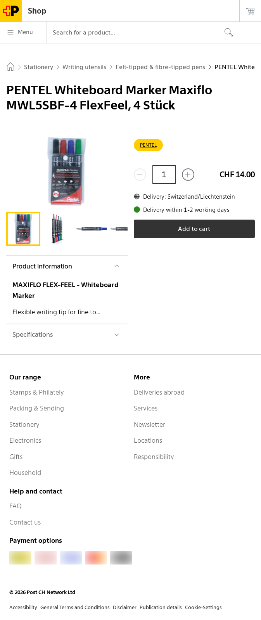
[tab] (23, 229)
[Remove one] (140, 174)
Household (25, 472)
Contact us (25, 522)
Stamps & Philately (36, 392)
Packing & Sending (36, 408)
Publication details (161, 607)
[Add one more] (188, 174)
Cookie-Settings (203, 607)
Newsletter (149, 424)
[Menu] (23, 32)
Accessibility (23, 607)
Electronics (25, 440)
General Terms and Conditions (75, 607)
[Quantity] (164, 174)
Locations (148, 440)
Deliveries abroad (159, 392)
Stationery (24, 424)
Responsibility (154, 457)
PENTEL (148, 145)
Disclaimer (125, 607)
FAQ (15, 506)
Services (145, 408)
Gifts (15, 457)
